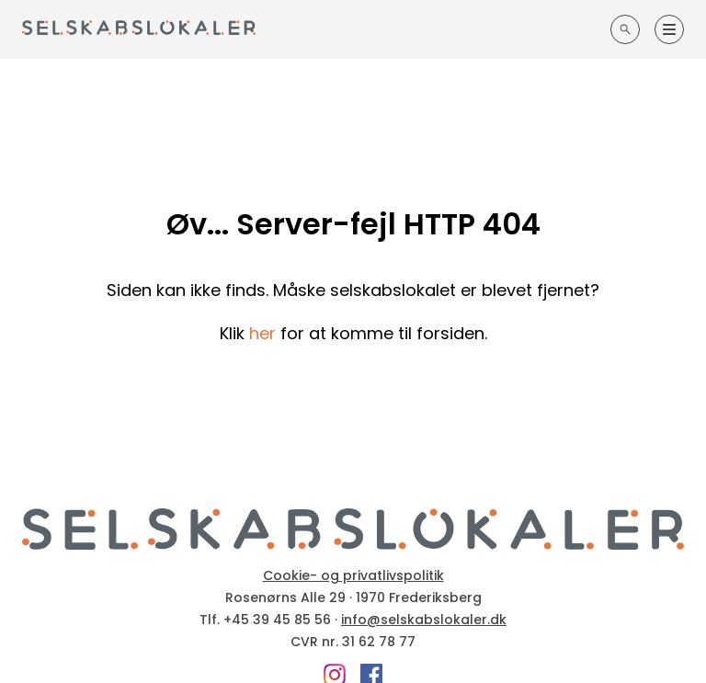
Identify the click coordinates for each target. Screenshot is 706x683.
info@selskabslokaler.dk (424, 619)
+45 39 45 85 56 (277, 619)
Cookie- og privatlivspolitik (353, 575)
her (262, 333)
